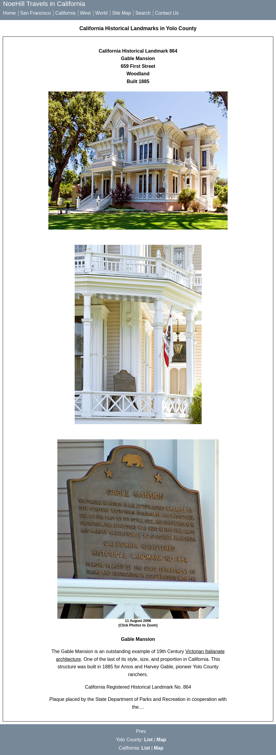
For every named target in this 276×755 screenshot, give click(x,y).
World (101, 13)
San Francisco (35, 13)
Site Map (121, 13)
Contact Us (167, 13)
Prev (141, 731)
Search (143, 13)
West (85, 13)
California (65, 13)
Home (9, 13)
